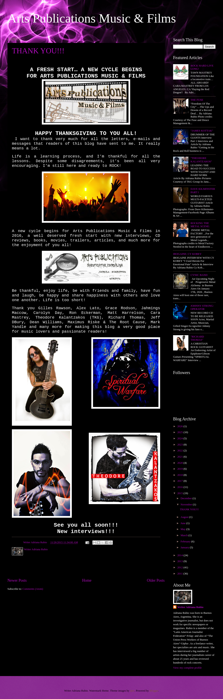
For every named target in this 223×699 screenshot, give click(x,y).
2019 (180, 468)
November (187, 504)
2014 (180, 555)
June (183, 523)
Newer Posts (17, 580)
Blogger (154, 690)
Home (86, 580)
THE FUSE (197, 99)
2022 (180, 450)
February (186, 541)
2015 (180, 493)
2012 (180, 567)
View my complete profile (187, 667)
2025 (180, 432)
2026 (180, 426)
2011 (180, 573)
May (183, 529)
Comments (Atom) (33, 588)
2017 (180, 480)
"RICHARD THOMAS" (197, 338)
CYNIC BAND (199, 275)
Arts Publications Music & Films (91, 18)
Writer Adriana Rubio (190, 607)
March (184, 535)
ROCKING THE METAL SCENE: (200, 225)
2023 (180, 444)
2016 (180, 487)
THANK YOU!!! (38, 51)
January (185, 547)
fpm (132, 690)
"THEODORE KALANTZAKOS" (201, 160)
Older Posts (156, 580)
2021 (180, 456)
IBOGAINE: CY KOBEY (187, 253)
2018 (180, 475)
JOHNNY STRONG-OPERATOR (202, 307)
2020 (180, 462)
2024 (180, 438)
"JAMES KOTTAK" (202, 130)
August (185, 517)
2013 (180, 561)
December (186, 498)
